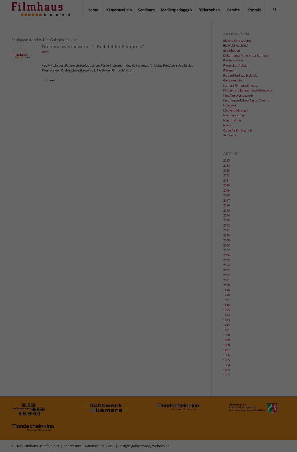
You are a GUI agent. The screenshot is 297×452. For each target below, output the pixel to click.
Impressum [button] (167, 444)
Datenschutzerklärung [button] (150, 444)
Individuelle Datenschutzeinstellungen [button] (149, 436)
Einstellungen (115, 391)
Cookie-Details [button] (131, 444)
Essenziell (115, 399)
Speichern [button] (148, 426)
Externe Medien (176, 399)
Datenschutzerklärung (158, 388)
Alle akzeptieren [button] (148, 415)
